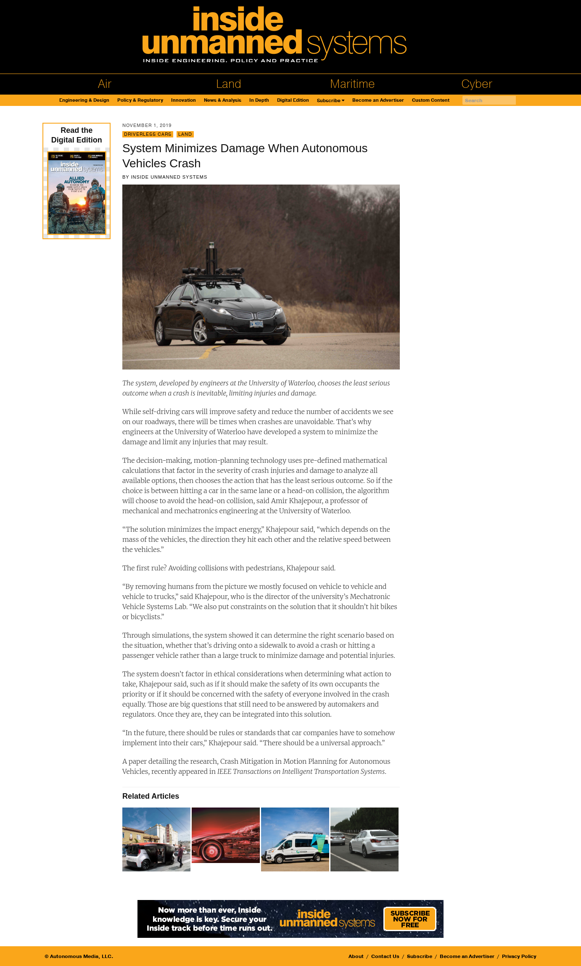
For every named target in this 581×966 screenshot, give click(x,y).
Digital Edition (293, 100)
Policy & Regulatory (140, 100)
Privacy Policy (519, 956)
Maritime (352, 84)
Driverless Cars (148, 134)
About (356, 956)
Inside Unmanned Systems (169, 176)
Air (104, 84)
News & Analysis (222, 100)
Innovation (183, 100)
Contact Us (385, 956)
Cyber (476, 84)
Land (228, 84)
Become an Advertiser (378, 100)
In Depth (259, 100)
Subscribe (329, 101)
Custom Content (430, 100)
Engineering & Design (84, 100)
